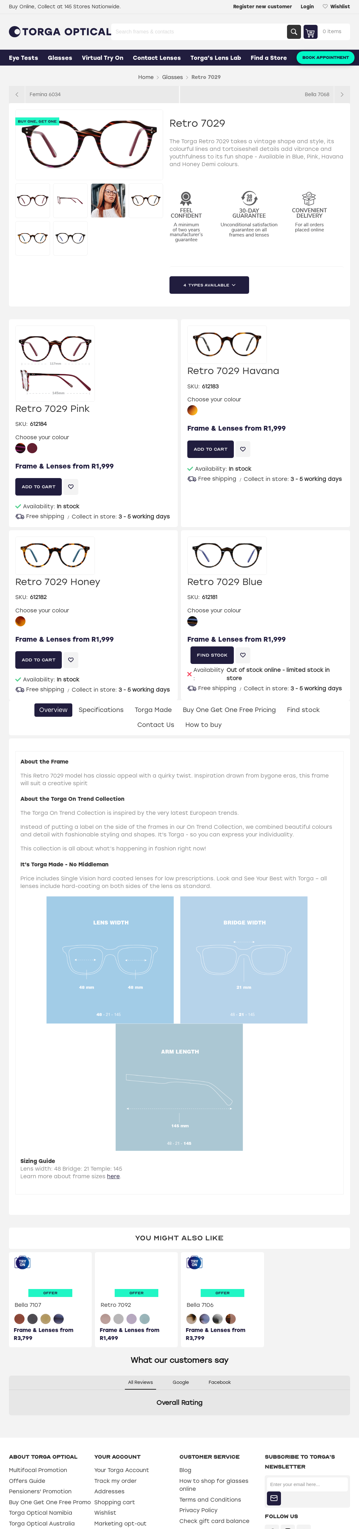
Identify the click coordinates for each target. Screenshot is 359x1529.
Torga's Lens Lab (215, 57)
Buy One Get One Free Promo (50, 1502)
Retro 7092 (116, 1305)
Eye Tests (23, 57)
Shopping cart (114, 1502)
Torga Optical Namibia (40, 1513)
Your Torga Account (121, 1470)
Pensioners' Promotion (40, 1491)
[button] (9, 1422)
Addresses (109, 1491)
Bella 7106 (200, 1305)
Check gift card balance (214, 1521)
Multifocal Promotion (38, 1470)
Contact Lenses (157, 57)
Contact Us (155, 725)
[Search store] (199, 32)
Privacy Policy (198, 1510)
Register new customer (262, 7)
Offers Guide (27, 1481)
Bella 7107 (28, 1305)
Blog (185, 1470)
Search (294, 32)
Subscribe (274, 1498)
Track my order (115, 1481)
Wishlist (105, 1513)
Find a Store (269, 57)
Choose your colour (42, 437)
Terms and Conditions (210, 1500)
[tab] (53, 710)
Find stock (303, 710)
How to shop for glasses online (213, 1485)
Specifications (101, 710)
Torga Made (153, 710)
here (113, 1176)
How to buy (203, 725)
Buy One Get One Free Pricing (229, 710)
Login (307, 7)
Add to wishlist (70, 487)
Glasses (60, 57)
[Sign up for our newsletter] (307, 1484)
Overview (53, 710)
